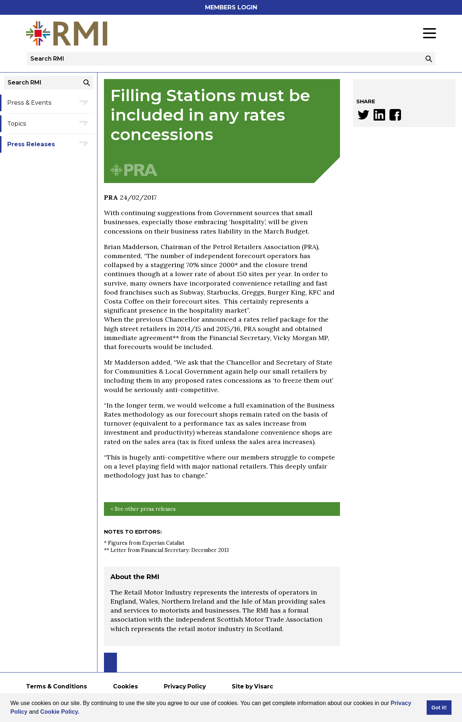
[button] (82, 713)
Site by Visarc (252, 686)
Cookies (125, 686)
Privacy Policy (185, 686)
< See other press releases (143, 509)
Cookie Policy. (59, 712)
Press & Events (29, 102)
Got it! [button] (438, 707)
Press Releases (31, 144)
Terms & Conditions (56, 686)
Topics (16, 123)
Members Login (231, 7)
